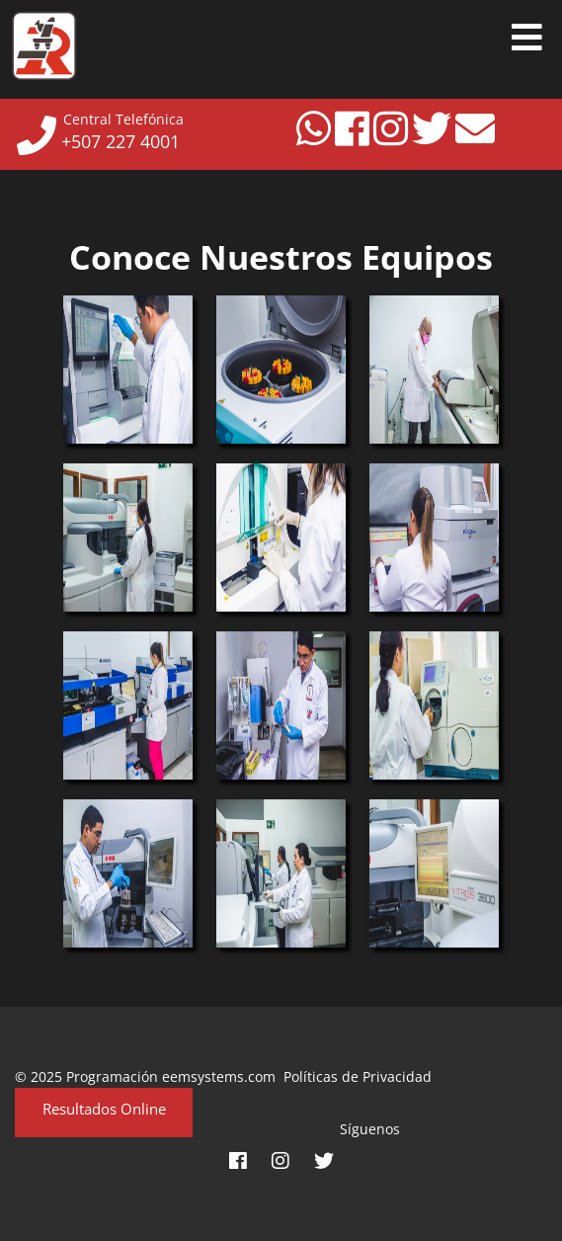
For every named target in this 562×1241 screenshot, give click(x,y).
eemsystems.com (219, 1076)
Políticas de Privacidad (354, 1076)
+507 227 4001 (115, 141)
